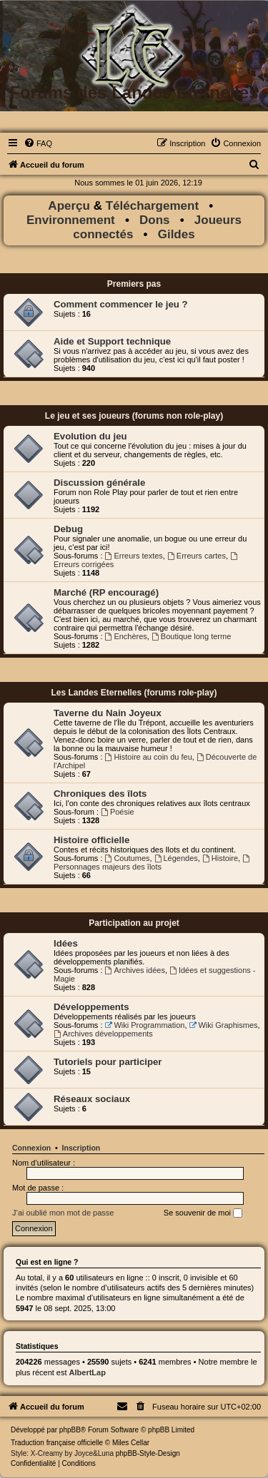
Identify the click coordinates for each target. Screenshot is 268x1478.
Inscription (81, 1147)
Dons (154, 220)
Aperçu (70, 206)
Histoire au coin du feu (148, 757)
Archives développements (103, 1033)
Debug (68, 529)
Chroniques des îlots (100, 793)
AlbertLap (87, 1372)
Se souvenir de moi (203, 1213)
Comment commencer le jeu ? (121, 304)
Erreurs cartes (196, 555)
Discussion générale (99, 482)
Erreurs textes (134, 555)
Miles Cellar (130, 1443)
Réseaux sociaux (92, 1099)
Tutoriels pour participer (108, 1061)
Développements (91, 1007)
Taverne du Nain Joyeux (108, 713)
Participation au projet (134, 923)
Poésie (117, 811)
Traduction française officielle (57, 1443)
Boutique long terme (191, 636)
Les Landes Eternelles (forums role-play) (134, 693)
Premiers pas (134, 284)
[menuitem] (38, 143)
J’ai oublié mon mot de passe (63, 1212)
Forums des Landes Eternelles (133, 92)
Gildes (176, 234)
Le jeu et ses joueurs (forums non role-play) (134, 416)
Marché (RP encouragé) (106, 592)
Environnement (70, 220)
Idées (66, 943)
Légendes (176, 858)
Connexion (31, 1147)
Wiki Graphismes (223, 1025)
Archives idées (135, 970)
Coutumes (127, 858)
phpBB (70, 1430)
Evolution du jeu (90, 436)
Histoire (220, 858)
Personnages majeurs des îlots (153, 863)
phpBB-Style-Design (148, 1453)
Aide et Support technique (112, 341)
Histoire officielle (91, 840)
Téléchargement (152, 206)
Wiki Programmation (145, 1025)
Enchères (126, 636)
